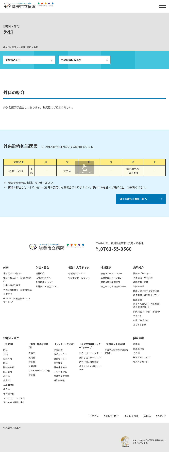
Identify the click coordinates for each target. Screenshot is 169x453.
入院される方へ (43, 278)
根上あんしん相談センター (113, 287)
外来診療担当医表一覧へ (134, 199)
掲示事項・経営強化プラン (146, 296)
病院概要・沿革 (140, 282)
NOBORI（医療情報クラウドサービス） (17, 301)
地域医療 (106, 268)
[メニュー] (162, 6)
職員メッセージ (140, 362)
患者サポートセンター (111, 274)
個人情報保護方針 (11, 428)
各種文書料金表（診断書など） (18, 290)
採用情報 (138, 339)
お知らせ (161, 416)
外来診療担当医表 (71, 60)
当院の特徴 (138, 287)
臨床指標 (137, 300)
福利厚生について (141, 358)
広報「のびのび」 (141, 321)
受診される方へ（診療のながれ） (17, 280)
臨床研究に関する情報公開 (146, 291)
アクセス (137, 316)
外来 (6, 268)
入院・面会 (42, 268)
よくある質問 (139, 325)
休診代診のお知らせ (13, 274)
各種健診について (76, 274)
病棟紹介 (40, 274)
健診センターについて (79, 278)
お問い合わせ (111, 416)
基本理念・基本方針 (142, 278)
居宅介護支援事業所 (110, 282)
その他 (136, 353)
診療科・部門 (11, 339)
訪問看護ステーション (111, 278)
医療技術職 (138, 349)
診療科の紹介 (13, 60)
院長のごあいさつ (141, 274)
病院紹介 (138, 268)
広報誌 (147, 416)
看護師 (136, 345)
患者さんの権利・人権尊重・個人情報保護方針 (147, 306)
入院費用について (44, 282)
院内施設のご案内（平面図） (147, 312)
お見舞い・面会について (47, 287)
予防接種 (7, 294)
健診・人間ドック (78, 268)
